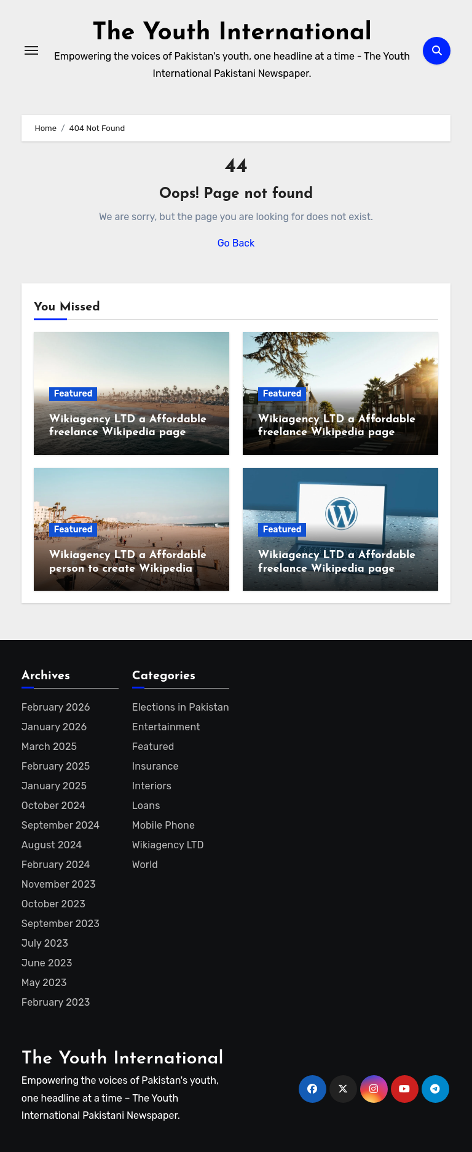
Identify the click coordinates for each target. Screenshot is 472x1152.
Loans (145, 805)
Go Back (236, 243)
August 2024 (51, 845)
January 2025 (52, 786)
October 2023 (53, 904)
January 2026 (53, 727)
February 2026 (54, 707)
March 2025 (48, 746)
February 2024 (55, 864)
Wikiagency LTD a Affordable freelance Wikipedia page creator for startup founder (127, 433)
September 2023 (60, 923)
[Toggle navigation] (31, 50)
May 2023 (44, 982)
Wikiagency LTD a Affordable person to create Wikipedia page (127, 569)
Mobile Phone (163, 825)
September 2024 (60, 825)
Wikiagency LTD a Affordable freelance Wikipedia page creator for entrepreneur (336, 433)
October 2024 (52, 805)
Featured (73, 394)
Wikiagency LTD (167, 845)
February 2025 (54, 766)
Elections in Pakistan (179, 707)
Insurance (154, 766)
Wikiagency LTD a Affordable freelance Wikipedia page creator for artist (336, 569)
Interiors (150, 786)
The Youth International (232, 33)
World (144, 864)
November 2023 (58, 884)
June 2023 (46, 963)
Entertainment (165, 727)
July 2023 (44, 943)
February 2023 (56, 1002)
